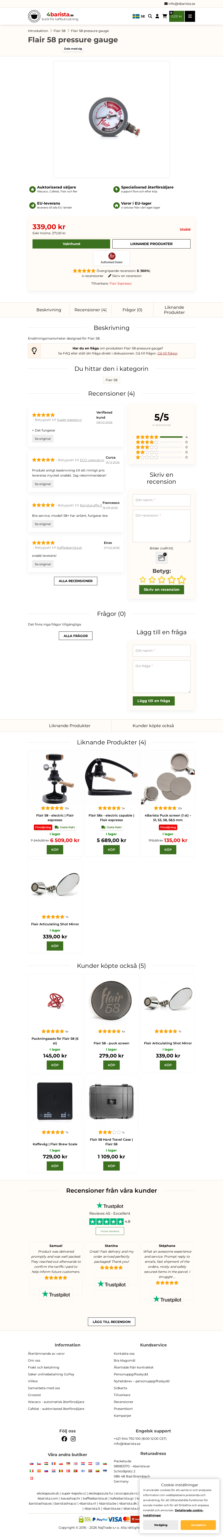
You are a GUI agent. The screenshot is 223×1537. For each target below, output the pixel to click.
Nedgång (160, 1525)
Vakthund (71, 244)
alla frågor (76, 636)
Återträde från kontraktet (134, 1367)
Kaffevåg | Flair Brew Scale (55, 1144)
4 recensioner (92, 276)
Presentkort (123, 1409)
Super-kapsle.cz (69, 420)
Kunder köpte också (153, 725)
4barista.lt (92, 1508)
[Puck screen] (168, 778)
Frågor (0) (132, 309)
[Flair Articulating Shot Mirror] (55, 886)
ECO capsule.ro (92, 460)
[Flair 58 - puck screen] (112, 1001)
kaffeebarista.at (95, 1498)
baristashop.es (40, 1503)
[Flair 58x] (112, 778)
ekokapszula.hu (101, 1493)
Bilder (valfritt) (161, 548)
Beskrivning (48, 309)
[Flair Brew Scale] (55, 1102)
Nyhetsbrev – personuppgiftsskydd (141, 1381)
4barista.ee (111, 1508)
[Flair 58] (55, 778)
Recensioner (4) (90, 309)
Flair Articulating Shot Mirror (55, 924)
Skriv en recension (124, 276)
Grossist (34, 1395)
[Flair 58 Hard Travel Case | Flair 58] (112, 1102)
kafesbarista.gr (122, 1498)
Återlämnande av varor (46, 1353)
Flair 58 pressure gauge (90, 31)
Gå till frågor (168, 353)
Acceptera (198, 1525)
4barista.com (47, 1498)
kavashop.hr (70, 1498)
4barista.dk (128, 1503)
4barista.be (107, 1503)
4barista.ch (132, 1508)
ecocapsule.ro (127, 1493)
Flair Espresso (120, 283)
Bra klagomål (124, 1360)
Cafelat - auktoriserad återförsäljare (56, 1409)
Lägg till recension (112, 1322)
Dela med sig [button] (73, 48)
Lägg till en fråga (153, 701)
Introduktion (38, 31)
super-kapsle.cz (74, 1493)
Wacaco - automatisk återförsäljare (56, 1402)
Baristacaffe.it (91, 505)
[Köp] (55, 849)
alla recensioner (75, 581)
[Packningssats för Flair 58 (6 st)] (55, 1001)
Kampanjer (122, 1416)
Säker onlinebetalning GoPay (51, 1374)
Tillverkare (122, 1395)
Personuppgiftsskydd (131, 1374)
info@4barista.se (179, 4)
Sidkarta (120, 1388)
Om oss (34, 1360)
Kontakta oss (124, 1353)
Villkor (33, 1381)
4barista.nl (87, 1503)
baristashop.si (65, 1503)
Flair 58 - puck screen (111, 1043)
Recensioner (123, 1402)
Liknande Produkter (151, 244)
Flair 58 (59, 31)
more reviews (110, 1231)
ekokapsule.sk (48, 1493)
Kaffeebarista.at (69, 548)
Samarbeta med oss (44, 1388)
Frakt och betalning (43, 1367)
